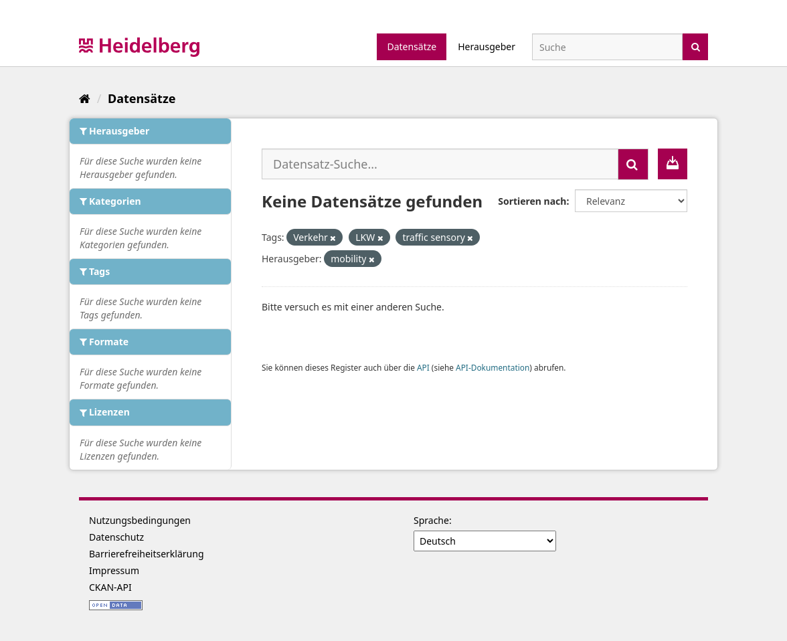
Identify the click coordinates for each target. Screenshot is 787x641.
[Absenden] (695, 46)
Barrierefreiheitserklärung (146, 553)
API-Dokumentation (492, 367)
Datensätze (411, 46)
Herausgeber (486, 46)
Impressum (114, 570)
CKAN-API (110, 587)
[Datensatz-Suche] (607, 46)
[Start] (84, 98)
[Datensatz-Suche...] (440, 164)
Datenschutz (116, 537)
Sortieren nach (532, 201)
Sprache (431, 520)
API (423, 367)
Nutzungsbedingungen (140, 520)
